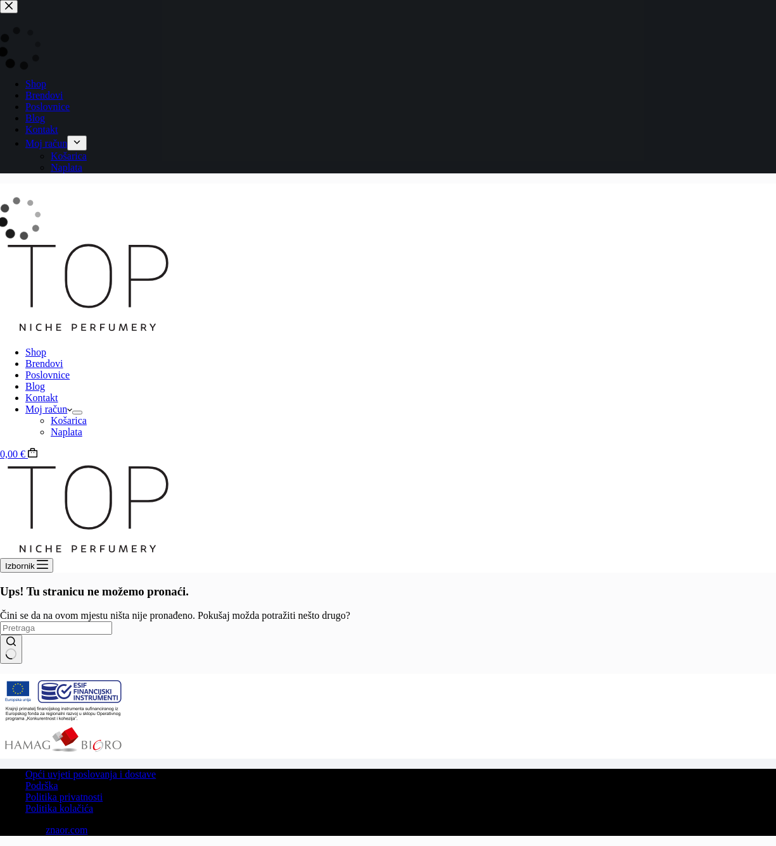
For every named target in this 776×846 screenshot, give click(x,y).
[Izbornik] (26, 565)
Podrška (41, 785)
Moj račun (48, 409)
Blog (35, 386)
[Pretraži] (56, 628)
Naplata (66, 431)
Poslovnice (47, 375)
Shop (35, 352)
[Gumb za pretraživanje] (11, 649)
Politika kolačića (59, 808)
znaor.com (66, 829)
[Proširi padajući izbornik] (77, 412)
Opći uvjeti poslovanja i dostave (90, 774)
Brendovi (44, 363)
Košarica (69, 420)
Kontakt (41, 397)
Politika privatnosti (64, 797)
